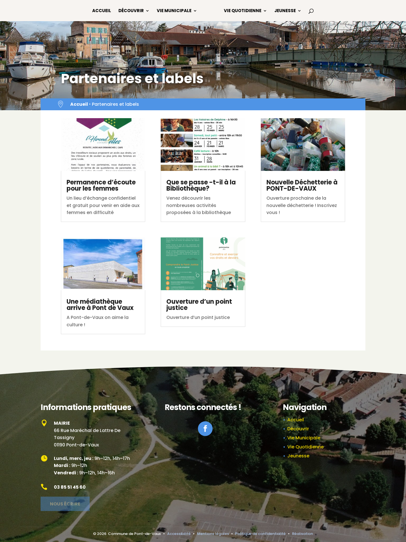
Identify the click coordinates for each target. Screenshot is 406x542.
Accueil (101, 11)
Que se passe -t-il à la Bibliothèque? (201, 185)
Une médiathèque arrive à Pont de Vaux (100, 304)
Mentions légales (213, 533)
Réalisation (302, 533)
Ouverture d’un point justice (199, 304)
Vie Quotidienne (242, 11)
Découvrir (131, 11)
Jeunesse (285, 11)
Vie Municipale (174, 11)
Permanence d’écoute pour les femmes (101, 185)
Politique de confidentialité (260, 533)
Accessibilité (179, 533)
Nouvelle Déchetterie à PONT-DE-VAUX (301, 185)
